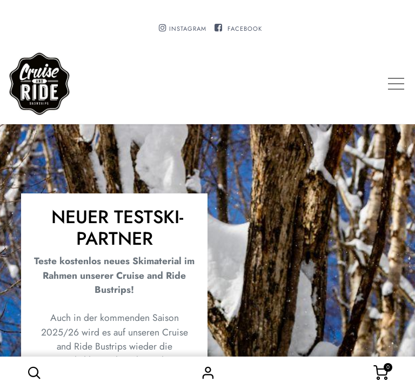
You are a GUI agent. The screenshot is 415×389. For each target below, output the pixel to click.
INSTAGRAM (187, 28)
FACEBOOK (244, 28)
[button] (34, 372)
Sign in (207, 372)
